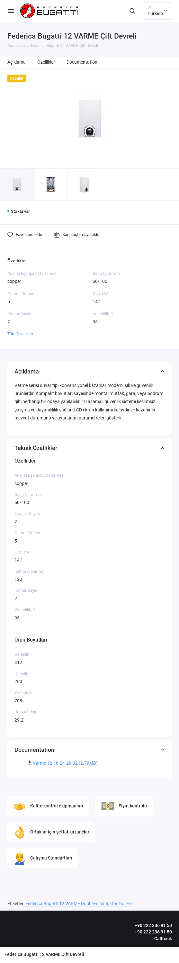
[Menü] (11, 11)
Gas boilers (121, 903)
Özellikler (46, 62)
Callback (163, 938)
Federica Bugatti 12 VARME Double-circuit (66, 903)
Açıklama (16, 62)
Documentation (82, 62)
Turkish (157, 10)
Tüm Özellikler (20, 333)
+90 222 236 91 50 (153, 925)
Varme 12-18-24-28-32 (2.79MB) (65, 763)
